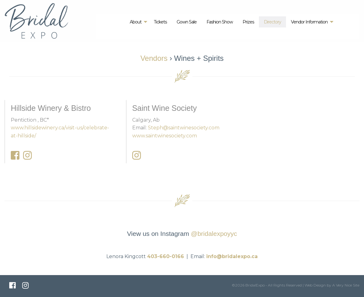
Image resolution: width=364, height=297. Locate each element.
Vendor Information (309, 22)
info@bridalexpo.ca (232, 256)
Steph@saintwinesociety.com (183, 128)
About (135, 22)
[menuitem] (137, 21)
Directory (272, 22)
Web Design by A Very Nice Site (332, 285)
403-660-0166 (165, 256)
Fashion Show (220, 22)
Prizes (248, 22)
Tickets (160, 22)
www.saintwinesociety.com (164, 136)
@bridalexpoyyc (214, 233)
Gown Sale (187, 22)
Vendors (153, 58)
